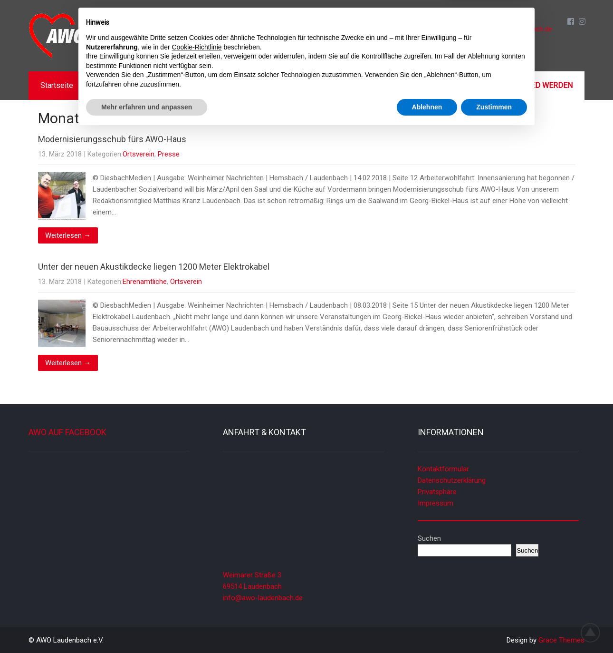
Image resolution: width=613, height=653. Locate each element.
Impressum (435, 503)
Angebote (279, 85)
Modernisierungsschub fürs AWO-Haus (112, 139)
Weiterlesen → (68, 235)
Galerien (397, 85)
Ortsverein (138, 154)
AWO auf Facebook (67, 432)
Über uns (170, 85)
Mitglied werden (539, 85)
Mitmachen (339, 85)
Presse (169, 154)
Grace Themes (561, 640)
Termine (224, 85)
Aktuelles (114, 85)
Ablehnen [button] (427, 627)
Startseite (56, 85)
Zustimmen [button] (494, 627)
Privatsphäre (437, 491)
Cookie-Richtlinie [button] (197, 567)
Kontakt (448, 85)
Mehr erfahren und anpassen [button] (146, 627)
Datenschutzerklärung (452, 480)
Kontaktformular (443, 469)
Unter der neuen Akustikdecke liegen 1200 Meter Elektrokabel (153, 267)
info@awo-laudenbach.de (513, 29)
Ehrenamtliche (145, 281)
